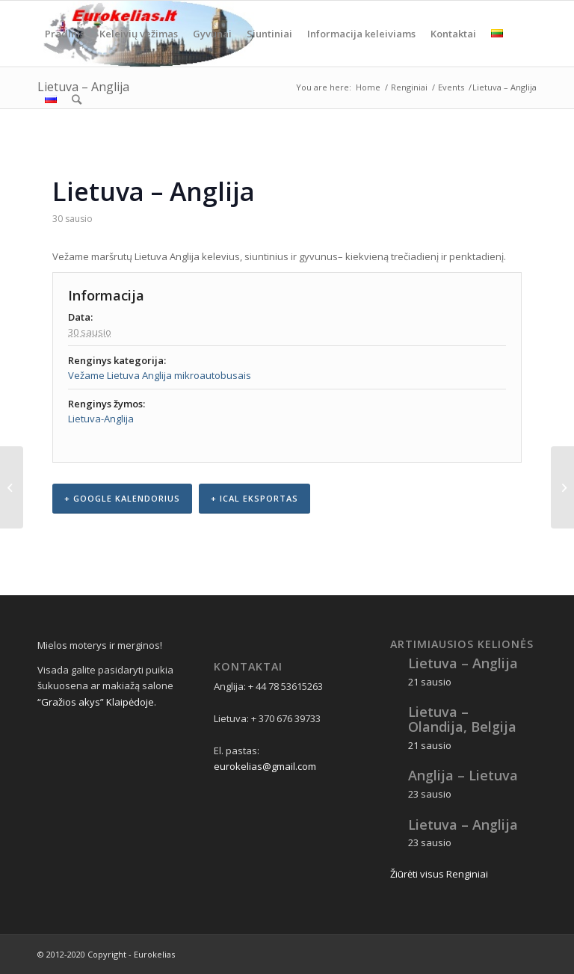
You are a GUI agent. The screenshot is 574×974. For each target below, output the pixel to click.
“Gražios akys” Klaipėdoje (95, 702)
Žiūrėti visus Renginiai (439, 874)
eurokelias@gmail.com (265, 766)
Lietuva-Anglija (101, 418)
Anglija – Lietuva (463, 775)
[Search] (76, 99)
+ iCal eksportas (254, 498)
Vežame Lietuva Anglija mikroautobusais (159, 375)
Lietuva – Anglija (463, 663)
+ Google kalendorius (122, 498)
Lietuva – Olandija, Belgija (462, 719)
